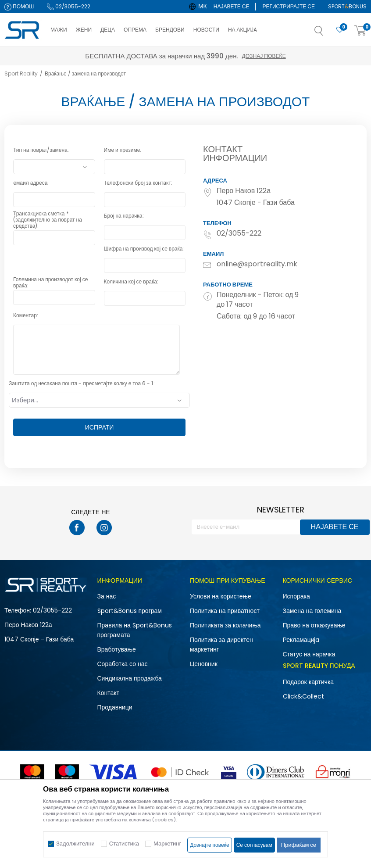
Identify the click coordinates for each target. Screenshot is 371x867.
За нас (106, 596)
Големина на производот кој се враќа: (50, 282)
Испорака (296, 596)
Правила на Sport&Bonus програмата (134, 630)
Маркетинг (167, 843)
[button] (327, 33)
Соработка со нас (122, 663)
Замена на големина (312, 610)
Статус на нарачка (309, 654)
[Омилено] (339, 30)
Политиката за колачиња (225, 625)
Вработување (116, 649)
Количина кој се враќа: (131, 282)
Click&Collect (303, 696)
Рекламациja (301, 639)
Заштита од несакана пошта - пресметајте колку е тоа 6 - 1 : (82, 383)
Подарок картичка (308, 681)
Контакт (108, 692)
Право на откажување (314, 625)
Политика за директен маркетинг (221, 644)
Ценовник (204, 663)
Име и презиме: (123, 150)
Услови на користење (220, 596)
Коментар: (25, 315)
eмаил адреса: (31, 183)
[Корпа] (360, 31)
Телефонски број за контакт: (138, 183)
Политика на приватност (225, 610)
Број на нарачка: (124, 216)
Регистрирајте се (288, 6)
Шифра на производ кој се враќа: (144, 249)
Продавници (114, 707)
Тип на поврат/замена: (41, 150)
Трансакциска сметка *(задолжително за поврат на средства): (47, 217)
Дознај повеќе (263, 56)
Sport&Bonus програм (129, 610)
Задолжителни (75, 843)
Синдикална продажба (129, 678)
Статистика (124, 843)
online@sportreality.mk (257, 264)
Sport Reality (21, 73)
